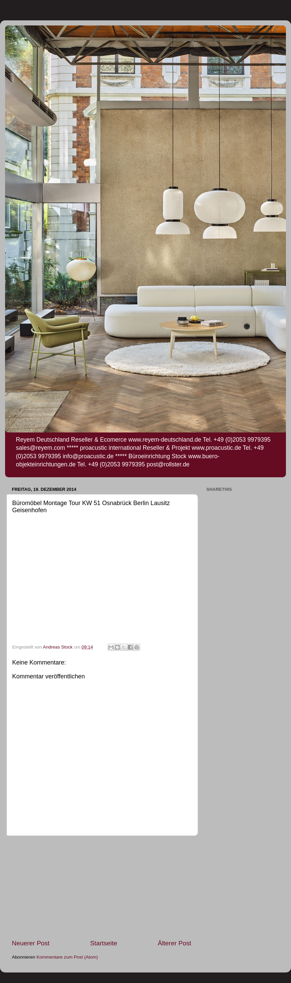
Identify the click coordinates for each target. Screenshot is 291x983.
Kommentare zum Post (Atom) (67, 957)
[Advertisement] (101, 887)
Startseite (103, 943)
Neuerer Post (30, 943)
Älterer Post (174, 943)
